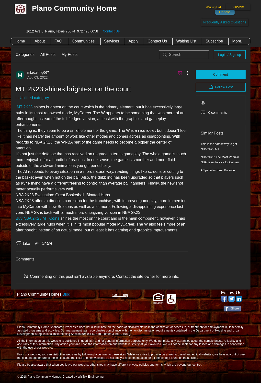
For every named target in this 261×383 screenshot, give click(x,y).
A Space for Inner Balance (218, 170)
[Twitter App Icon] (231, 299)
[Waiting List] (213, 7)
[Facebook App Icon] (224, 299)
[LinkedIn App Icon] (239, 299)
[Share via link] (43, 243)
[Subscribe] (238, 7)
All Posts (48, 54)
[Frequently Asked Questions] (224, 22)
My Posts (69, 54)
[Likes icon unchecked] (19, 243)
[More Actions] (185, 73)
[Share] (232, 308)
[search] (184, 54)
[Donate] (225, 12)
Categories (25, 54)
